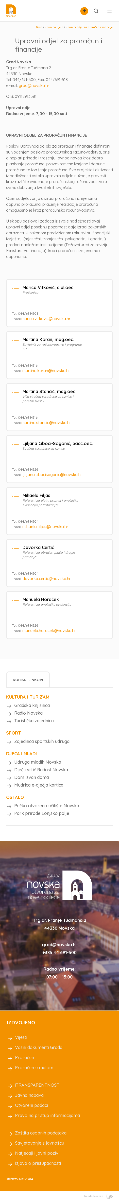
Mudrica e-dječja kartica (38, 785)
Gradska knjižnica (32, 705)
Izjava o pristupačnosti (38, 1163)
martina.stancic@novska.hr (46, 422)
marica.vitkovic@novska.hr (45, 318)
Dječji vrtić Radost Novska (41, 770)
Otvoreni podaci (31, 1105)
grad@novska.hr (34, 85)
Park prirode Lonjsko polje (41, 813)
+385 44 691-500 (59, 952)
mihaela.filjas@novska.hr (45, 526)
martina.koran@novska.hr (46, 370)
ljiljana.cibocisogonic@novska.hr (52, 474)
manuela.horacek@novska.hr (49, 630)
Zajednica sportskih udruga (41, 741)
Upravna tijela (54, 27)
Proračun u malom (34, 1067)
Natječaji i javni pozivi (37, 1153)
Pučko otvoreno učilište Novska (46, 805)
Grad (39, 27)
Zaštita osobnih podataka (41, 1133)
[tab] (28, 679)
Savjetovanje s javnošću (39, 1143)
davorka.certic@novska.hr (46, 578)
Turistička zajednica (34, 720)
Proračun (24, 1057)
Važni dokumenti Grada (38, 1047)
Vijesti (21, 1037)
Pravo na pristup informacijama (47, 1115)
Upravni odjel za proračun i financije (89, 27)
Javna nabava (29, 1095)
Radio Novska (28, 713)
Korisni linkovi (28, 679)
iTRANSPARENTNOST (37, 1085)
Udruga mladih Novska (37, 762)
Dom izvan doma (31, 777)
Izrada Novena (98, 1196)
